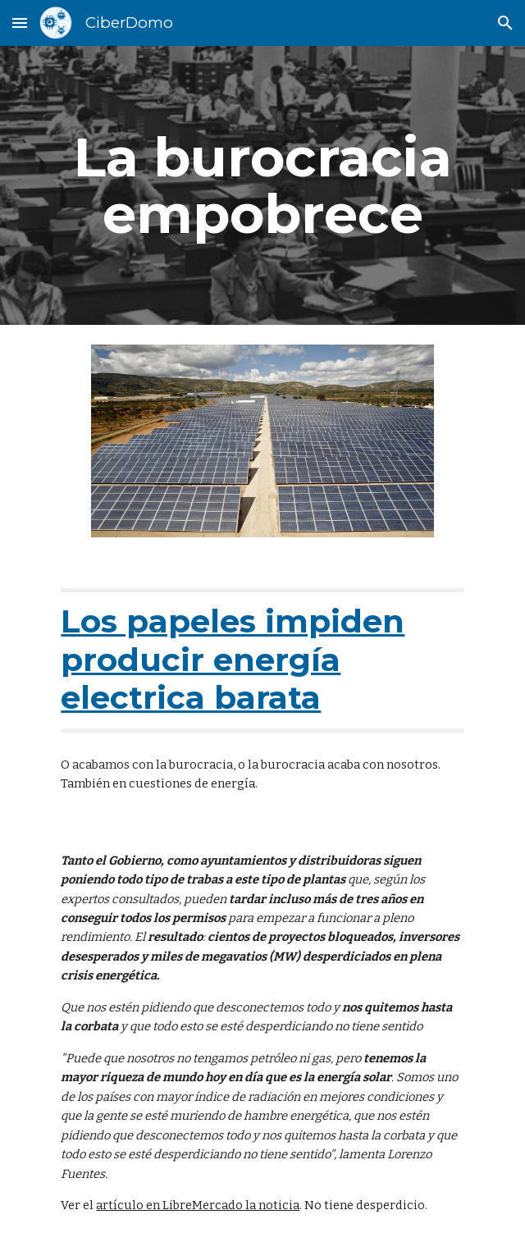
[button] (19, 22)
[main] (262, 185)
